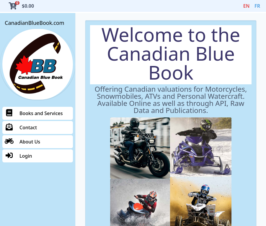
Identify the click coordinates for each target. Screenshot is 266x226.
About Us (22, 142)
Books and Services (34, 113)
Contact (21, 127)
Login (18, 156)
